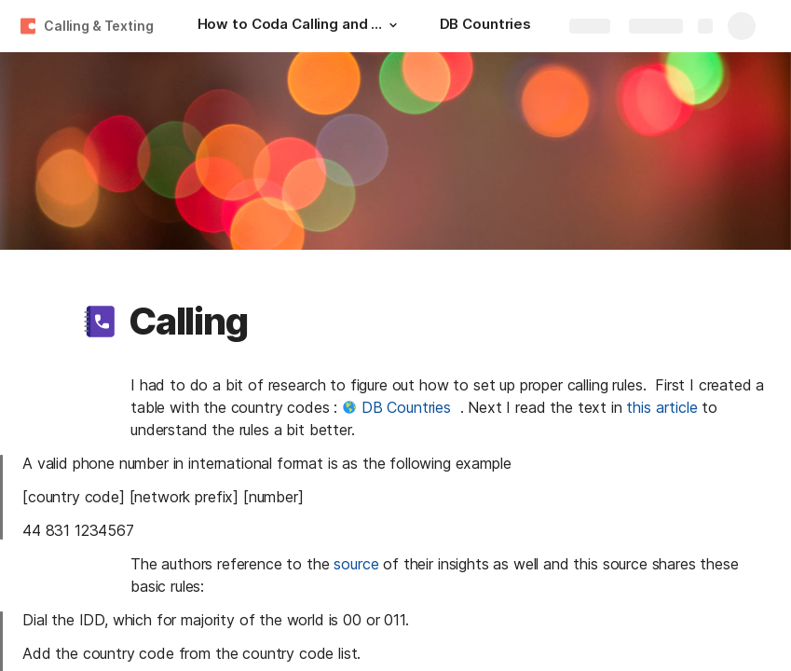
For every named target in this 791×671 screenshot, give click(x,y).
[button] (393, 25)
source (356, 564)
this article (661, 407)
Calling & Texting (99, 26)
